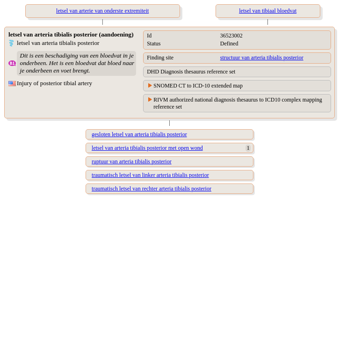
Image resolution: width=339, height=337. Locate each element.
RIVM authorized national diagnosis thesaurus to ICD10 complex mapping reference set (237, 103)
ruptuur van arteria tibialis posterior (132, 161)
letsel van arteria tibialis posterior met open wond (147, 148)
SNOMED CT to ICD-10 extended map (198, 85)
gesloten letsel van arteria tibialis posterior (139, 134)
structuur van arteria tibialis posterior (261, 57)
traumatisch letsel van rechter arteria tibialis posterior (151, 188)
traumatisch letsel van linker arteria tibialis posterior (150, 175)
